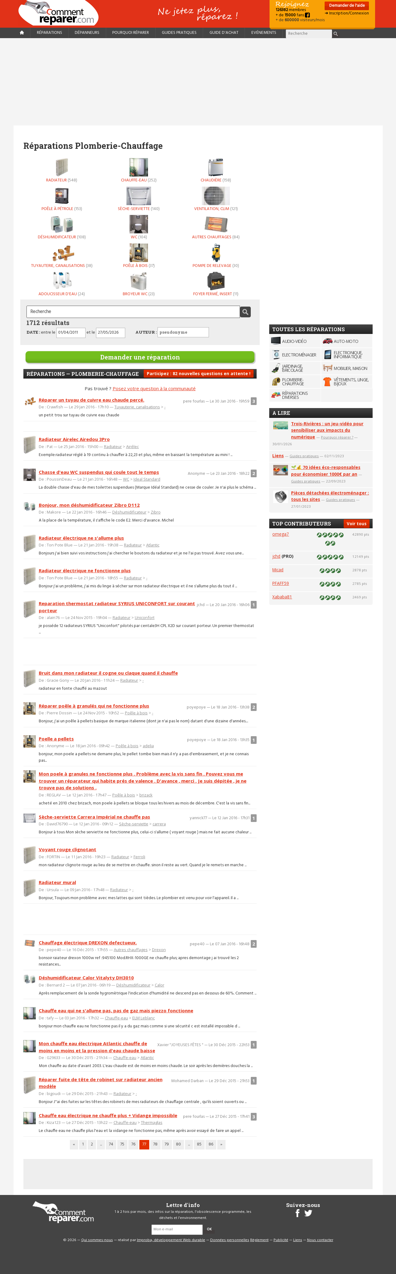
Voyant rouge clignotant (67, 849)
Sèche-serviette (138, 199)
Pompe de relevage (215, 256)
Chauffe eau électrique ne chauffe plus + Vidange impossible (108, 1115)
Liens (278, 455)
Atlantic (152, 545)
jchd (276, 556)
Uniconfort (144, 617)
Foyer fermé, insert (215, 284)
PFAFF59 (280, 583)
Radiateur (61, 170)
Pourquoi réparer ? (337, 437)
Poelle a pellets (56, 739)
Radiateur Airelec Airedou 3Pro (74, 439)
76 (133, 1144)
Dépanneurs (87, 33)
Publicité (281, 1240)
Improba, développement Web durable (171, 1240)
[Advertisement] (198, 82)
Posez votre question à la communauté (154, 388)
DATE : (33, 332)
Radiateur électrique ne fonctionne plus (85, 570)
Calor (159, 985)
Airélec (132, 446)
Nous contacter (320, 1240)
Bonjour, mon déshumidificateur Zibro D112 (89, 505)
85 (199, 1144)
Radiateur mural (57, 882)
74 (111, 1144)
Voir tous (356, 523)
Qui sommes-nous (97, 1240)
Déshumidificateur (61, 227)
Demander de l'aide (346, 5)
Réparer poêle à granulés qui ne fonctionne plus (94, 706)
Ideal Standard (147, 479)
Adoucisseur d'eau (61, 284)
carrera (159, 824)
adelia (148, 745)
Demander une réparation (140, 357)
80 (178, 1144)
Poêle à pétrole (61, 199)
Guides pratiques (179, 33)
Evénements (263, 33)
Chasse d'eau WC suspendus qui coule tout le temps (99, 472)
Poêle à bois (138, 256)
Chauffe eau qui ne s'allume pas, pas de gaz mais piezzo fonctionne (116, 1010)
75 (122, 1144)
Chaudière (215, 170)
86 (211, 1144)
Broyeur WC (138, 284)
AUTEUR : (172, 332)
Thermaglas (151, 1122)
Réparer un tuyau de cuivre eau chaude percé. (91, 400)
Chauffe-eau (138, 170)
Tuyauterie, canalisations (61, 256)
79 (167, 1144)
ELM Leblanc (143, 1018)
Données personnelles (229, 1240)
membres (291, 10)
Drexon (159, 949)
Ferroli (139, 856)
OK (209, 1229)
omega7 (280, 534)
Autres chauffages (215, 227)
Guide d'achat (224, 33)
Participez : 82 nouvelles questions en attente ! (198, 373)
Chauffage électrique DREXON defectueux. (88, 942)
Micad (277, 570)
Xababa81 (282, 597)
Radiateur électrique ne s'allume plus (81, 538)
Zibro (156, 512)
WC (138, 227)
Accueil (61, 13)
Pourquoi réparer (130, 33)
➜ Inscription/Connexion (347, 13)
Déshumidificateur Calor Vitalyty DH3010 (86, 977)
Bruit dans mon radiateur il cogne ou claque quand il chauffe (108, 673)
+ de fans (293, 15)
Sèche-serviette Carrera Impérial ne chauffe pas (94, 817)
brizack (146, 795)
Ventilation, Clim (215, 199)
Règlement (259, 1240)
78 (155, 1144)
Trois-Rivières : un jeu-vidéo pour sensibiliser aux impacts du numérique (327, 430)
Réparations (49, 33)
